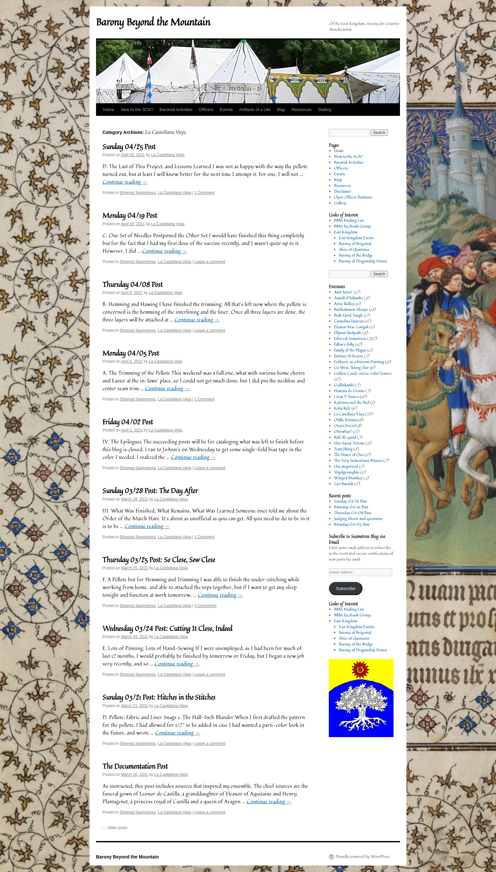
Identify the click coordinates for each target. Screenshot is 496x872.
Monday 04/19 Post (129, 215)
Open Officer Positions (353, 197)
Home (108, 109)
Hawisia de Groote (349, 391)
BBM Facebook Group (352, 226)
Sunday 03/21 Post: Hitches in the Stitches (158, 697)
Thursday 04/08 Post (132, 284)
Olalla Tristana (345, 420)
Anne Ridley (344, 304)
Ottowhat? (343, 431)
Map (281, 109)
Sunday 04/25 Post (129, 146)
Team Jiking (343, 449)
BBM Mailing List (349, 220)
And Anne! (343, 292)
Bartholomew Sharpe (351, 309)
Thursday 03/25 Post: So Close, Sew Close (158, 559)
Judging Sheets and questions (358, 519)
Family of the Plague (350, 350)
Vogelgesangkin (346, 472)
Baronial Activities (175, 109)
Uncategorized (346, 466)
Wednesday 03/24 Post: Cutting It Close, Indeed (167, 628)
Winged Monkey (348, 478)
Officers (206, 109)
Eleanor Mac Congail (351, 327)
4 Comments (205, 605)
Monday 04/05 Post (130, 353)
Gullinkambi (344, 385)
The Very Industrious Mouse (358, 460)
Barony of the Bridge (356, 255)
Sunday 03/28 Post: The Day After (150, 490)
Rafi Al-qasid (345, 437)
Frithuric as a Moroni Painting (359, 362)
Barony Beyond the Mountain (153, 22)
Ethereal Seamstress (138, 192)
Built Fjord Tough (348, 315)
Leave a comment (209, 261)
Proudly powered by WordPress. (362, 856)
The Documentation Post (135, 766)
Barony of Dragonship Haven (363, 261)
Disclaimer (342, 191)
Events (226, 109)
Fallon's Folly (344, 344)
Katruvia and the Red (351, 402)
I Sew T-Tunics (346, 397)
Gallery (324, 109)
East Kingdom (345, 232)
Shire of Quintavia (354, 249)
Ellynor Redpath (347, 333)
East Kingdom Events (356, 238)
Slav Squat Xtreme (349, 443)
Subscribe (345, 588)
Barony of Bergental (355, 244)
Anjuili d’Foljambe (348, 298)
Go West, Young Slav (351, 367)
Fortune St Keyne (348, 356)
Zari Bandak (343, 484)
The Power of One (348, 455)
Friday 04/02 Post (127, 422)
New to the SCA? (137, 109)
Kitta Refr (342, 408)
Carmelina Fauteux (349, 321)
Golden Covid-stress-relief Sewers (363, 373)
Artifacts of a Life (255, 109)
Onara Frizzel (345, 426)
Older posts (114, 828)
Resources (302, 109)
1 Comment (204, 192)
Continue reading (124, 182)
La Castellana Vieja (167, 155)
